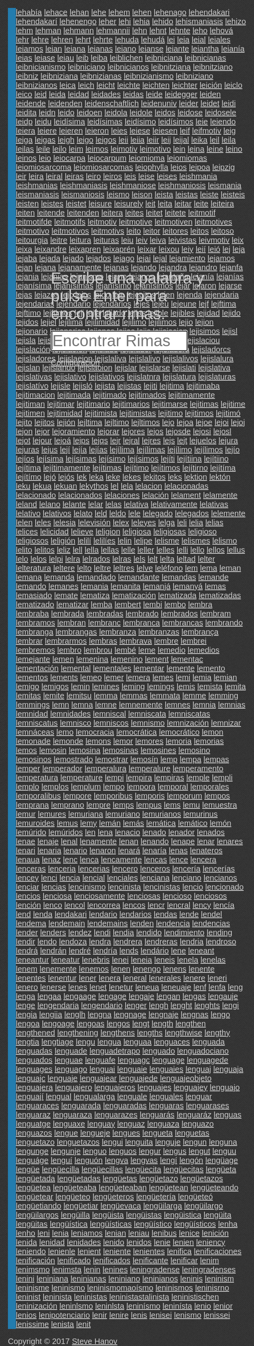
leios (178, 167)
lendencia (173, 923)
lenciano (187, 877)
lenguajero (73, 1087)
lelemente (228, 513)
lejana (45, 267)
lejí (65, 449)
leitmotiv (102, 221)
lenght (181, 1005)
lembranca (141, 622)
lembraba (32, 613)
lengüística (69, 1224)
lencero (125, 868)
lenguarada (81, 1105)
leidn (47, 112)
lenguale (132, 1096)
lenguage (168, 1060)
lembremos (35, 650)
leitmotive (135, 221)
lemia (202, 677)
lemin (80, 686)
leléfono (169, 568)
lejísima (49, 458)
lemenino (127, 659)
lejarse (230, 285)
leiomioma (147, 158)
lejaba (26, 258)
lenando (155, 841)
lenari (25, 850)
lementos (32, 677)
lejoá (62, 440)
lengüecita (143, 1169)
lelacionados (80, 495)
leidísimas (104, 121)
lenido (113, 1242)
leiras (74, 176)
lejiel (48, 322)
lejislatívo (32, 385)
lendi (102, 932)
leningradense (155, 1269)
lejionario (32, 331)
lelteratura (33, 568)
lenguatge (33, 1123)
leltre (102, 568)
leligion (107, 531)
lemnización (188, 723)
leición (211, 85)
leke (113, 477)
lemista (209, 686)
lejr (115, 440)
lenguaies (166, 1069)
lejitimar (60, 404)
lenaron (103, 850)
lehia (141, 21)
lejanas (115, 267)
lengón (191, 1160)
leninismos (174, 1287)
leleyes (143, 522)
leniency (210, 1242)
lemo (64, 732)
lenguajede (138, 1078)
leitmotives (213, 221)
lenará (129, 850)
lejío (232, 449)
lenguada (208, 1041)
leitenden (83, 212)
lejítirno (195, 467)
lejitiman (30, 404)
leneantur (32, 959)
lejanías (230, 276)
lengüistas (144, 1215)
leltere (64, 568)
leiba (99, 57)
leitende (51, 212)
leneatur (65, 959)
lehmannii (113, 30)
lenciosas (143, 896)
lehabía (29, 12)
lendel (211, 914)
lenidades (84, 1242)
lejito (24, 422)
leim (76, 149)
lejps (81, 440)
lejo (168, 422)
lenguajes (155, 1087)
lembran (71, 622)
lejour (42, 440)
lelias (214, 522)
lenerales (165, 978)
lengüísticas (111, 1224)
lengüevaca (121, 1205)
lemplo (27, 786)
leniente (117, 1251)
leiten (25, 212)
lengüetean (168, 1187)
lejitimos (199, 413)
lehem (119, 12)
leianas (100, 48)
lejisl (229, 331)
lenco (52, 905)
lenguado (158, 1051)
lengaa (49, 996)
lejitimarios (130, 404)
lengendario (102, 1005)
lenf (199, 987)
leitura (80, 240)
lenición (215, 1233)
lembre (166, 641)
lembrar (29, 641)
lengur (150, 1151)
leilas (25, 149)
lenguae (69, 1060)
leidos (165, 112)
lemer (114, 677)
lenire (119, 1315)
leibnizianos (36, 85)
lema (208, 568)
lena (105, 832)
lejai (144, 258)
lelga (166, 522)
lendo (47, 941)
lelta (167, 559)
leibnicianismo (41, 67)
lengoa (28, 1023)
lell (77, 549)
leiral (54, 176)
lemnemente (140, 704)
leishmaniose (133, 185)
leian (53, 48)
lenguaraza (72, 1114)
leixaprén (119, 249)
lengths (150, 1032)
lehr (22, 39)
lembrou (98, 650)
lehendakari (209, 12)
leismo (118, 194)
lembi (152, 604)
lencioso (176, 896)
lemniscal (109, 713)
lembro (69, 650)
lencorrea (103, 905)
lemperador (62, 768)
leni (44, 1233)
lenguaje (63, 1078)
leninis (191, 1278)
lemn (60, 704)
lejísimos (143, 458)
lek (81, 477)
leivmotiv (214, 240)
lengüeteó (195, 1196)
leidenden (65, 103)
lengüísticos (195, 1224)
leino (233, 149)
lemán (109, 823)
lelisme (167, 540)
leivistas (182, 240)
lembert (128, 604)
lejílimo (179, 449)
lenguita (139, 1142)
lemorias (209, 741)
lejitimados (147, 395)
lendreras (161, 941)
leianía (232, 48)
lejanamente (79, 267)
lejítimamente (66, 467)
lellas (110, 549)
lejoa (185, 422)
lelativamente (174, 504)
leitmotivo (32, 231)
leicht (105, 85)
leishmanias (37, 185)
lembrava (135, 641)
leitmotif (202, 212)
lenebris (96, 959)
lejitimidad (64, 413)
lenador (181, 832)
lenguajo (225, 1087)
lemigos (55, 686)
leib (82, 57)
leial (199, 39)
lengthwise (183, 1032)
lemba (101, 604)
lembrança (199, 631)
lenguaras (166, 1105)
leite (201, 203)
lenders (53, 932)
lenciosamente (99, 896)
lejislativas (34, 376)
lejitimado (109, 395)
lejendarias (35, 303)
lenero (27, 987)
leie (202, 121)
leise (146, 176)
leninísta (177, 1306)
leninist (28, 1297)
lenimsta (66, 1269)
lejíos (25, 458)
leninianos (160, 1278)
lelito (24, 549)
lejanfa (231, 267)
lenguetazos (78, 1142)
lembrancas (182, 622)
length (163, 1023)
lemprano (67, 805)
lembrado (142, 613)
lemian (225, 677)
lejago (123, 258)
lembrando (224, 622)
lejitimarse (169, 404)
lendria (192, 941)
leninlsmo (76, 1306)
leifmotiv (206, 130)
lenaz (51, 859)
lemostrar (111, 759)
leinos (26, 158)
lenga (25, 996)
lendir (25, 941)
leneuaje (176, 987)
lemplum (86, 786)
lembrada (67, 613)
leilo (59, 149)
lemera (138, 677)
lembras (103, 641)
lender (27, 932)
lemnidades (70, 713)
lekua (42, 486)
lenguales (166, 1096)
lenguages (34, 1069)
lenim (209, 1260)
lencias (53, 887)
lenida (26, 1242)
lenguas (227, 1114)
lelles (166, 549)
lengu (85, 1041)
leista (164, 194)
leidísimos (175, 121)
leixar (147, 249)
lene (178, 950)
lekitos (154, 477)
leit (150, 203)
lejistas (129, 385)
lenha (227, 1224)
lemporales (209, 786)
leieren (71, 130)
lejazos (46, 294)
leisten (27, 203)
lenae (25, 841)
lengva (116, 1160)
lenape (183, 841)
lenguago (71, 1069)
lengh (158, 1005)
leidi (229, 103)
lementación (37, 668)
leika (199, 139)
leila (229, 139)
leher (107, 21)
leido (66, 112)
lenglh (74, 1014)
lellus (236, 549)
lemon (212, 732)
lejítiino (216, 458)
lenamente (98, 841)
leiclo (233, 85)
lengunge (32, 1151)
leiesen (165, 130)
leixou (169, 249)
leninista (57, 1297)
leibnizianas (101, 76)
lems (172, 805)
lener (87, 978)
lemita (235, 686)
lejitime (233, 404)
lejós (66, 477)
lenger (136, 1005)
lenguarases (207, 1105)
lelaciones (122, 495)
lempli (222, 777)
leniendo (31, 1251)
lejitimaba (203, 385)
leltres (123, 568)
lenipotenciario (64, 1315)
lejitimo (170, 413)
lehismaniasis (199, 21)
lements (64, 677)
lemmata (165, 695)
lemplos (55, 786)
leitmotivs (107, 231)
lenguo (95, 1151)
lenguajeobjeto (186, 1078)
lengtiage (58, 1041)
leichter (184, 85)
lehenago (170, 12)
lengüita (217, 1215)
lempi (114, 777)
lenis (139, 1315)
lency (202, 905)
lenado (154, 832)
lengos (118, 1023)
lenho (25, 1233)
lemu (191, 805)
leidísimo (140, 121)
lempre (98, 805)
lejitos (44, 422)
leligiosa (136, 531)
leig (229, 130)
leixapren (85, 249)
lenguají (30, 1096)
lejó (50, 477)
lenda (42, 914)
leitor (151, 231)
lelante (74, 504)
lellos (215, 549)
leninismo (68, 1287)
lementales (112, 668)
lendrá (27, 950)
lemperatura (37, 777)
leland (26, 504)
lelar (95, 504)
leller (146, 549)
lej (227, 249)
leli (182, 522)
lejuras (27, 449)
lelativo (28, 513)
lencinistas (161, 887)
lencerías (218, 868)
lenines (115, 1269)
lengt (140, 1023)
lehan (79, 12)
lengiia (50, 1014)
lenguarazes (116, 1114)
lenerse (53, 987)
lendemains (107, 923)
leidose (190, 112)
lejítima (28, 467)
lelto (84, 568)
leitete (175, 212)
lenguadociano (203, 1051)
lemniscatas (189, 713)
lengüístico (153, 1224)
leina (196, 149)
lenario (75, 850)
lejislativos (106, 376)
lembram (215, 613)
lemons (98, 741)
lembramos (35, 622)
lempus (149, 805)
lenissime (32, 1324)
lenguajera (34, 1087)
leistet (76, 203)
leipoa (199, 167)
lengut (199, 1151)
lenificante (150, 1260)
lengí (168, 1160)
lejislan (28, 367)
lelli (182, 549)
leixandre (50, 249)
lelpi (56, 559)
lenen (120, 969)
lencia (69, 877)
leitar (182, 203)
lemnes (177, 704)
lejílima (122, 449)
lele (134, 513)
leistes (52, 203)
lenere (194, 978)
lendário (155, 950)
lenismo (187, 1315)
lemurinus (200, 814)
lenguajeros (114, 1087)
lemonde (68, 741)
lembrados (179, 613)
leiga (24, 139)
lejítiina (189, 458)
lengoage (58, 1023)
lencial (93, 877)
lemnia (204, 704)
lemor (123, 741)
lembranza (117, 631)
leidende (31, 103)
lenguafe (100, 1060)
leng (235, 987)
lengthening (77, 1032)
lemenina (92, 659)
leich (86, 85)
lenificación (35, 1260)
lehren (62, 39)
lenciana (155, 877)
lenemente (58, 969)
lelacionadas (186, 486)
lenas (178, 850)
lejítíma (222, 467)
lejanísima (34, 285)
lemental (76, 668)
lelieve (82, 531)
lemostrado (73, 759)
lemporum (184, 795)
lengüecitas (184, 1169)
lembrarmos (66, 641)
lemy (88, 823)
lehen (142, 12)
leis (130, 176)
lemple (198, 777)
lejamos (221, 258)
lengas (194, 996)
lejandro (203, 267)
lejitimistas (137, 413)
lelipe (143, 540)
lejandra (173, 267)
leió (214, 249)
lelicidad (54, 531)
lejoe (204, 422)
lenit (83, 1324)
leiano (125, 48)
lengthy (217, 1032)
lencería (186, 868)
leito (133, 231)
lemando (31, 586)
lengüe (28, 1169)
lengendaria (58, 1005)
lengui (112, 1142)
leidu (43, 121)
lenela (187, 959)
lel (114, 486)
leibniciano (86, 67)
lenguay (101, 1123)
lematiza (94, 595)
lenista (62, 1324)
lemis (186, 686)
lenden (142, 923)
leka (96, 477)
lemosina (84, 750)
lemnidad (32, 713)
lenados (211, 832)
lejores (133, 431)
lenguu (224, 1151)
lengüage (221, 1160)
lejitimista (100, 413)
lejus (49, 449)
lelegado (158, 513)
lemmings (33, 704)
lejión (66, 422)
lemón (220, 823)
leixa (24, 249)
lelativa (136, 504)
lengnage (130, 1014)
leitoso (222, 231)
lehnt (157, 30)
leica (67, 85)
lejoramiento (73, 431)
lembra (200, 604)
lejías (98, 449)
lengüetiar (80, 1205)
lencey (27, 877)
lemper (28, 768)
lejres (151, 440)
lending (220, 932)
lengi (230, 1005)
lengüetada (35, 1178)
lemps (123, 805)
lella (91, 549)
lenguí (62, 1160)
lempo (113, 786)
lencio (192, 887)
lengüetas (120, 1178)
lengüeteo (72, 1196)
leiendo (223, 121)
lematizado (35, 604)
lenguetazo (35, 1142)
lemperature (81, 777)
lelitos (44, 549)
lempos (217, 795)
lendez (80, 932)
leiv (141, 240)
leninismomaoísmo (120, 1287)
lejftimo (28, 313)
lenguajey (191, 1087)
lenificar (184, 1260)
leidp (24, 121)
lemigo (27, 686)
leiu (127, 240)
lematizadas (220, 595)
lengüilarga (162, 1205)
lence (178, 859)
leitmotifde (34, 221)
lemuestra (219, 805)
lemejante (33, 659)
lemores (149, 741)
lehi (124, 21)
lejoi (221, 422)
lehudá (153, 39)
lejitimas (204, 404)
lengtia (27, 1041)
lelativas (214, 504)
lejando (144, 267)
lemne (105, 704)
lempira (139, 777)
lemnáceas (35, 732)
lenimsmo (33, 1269)
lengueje (95, 1133)
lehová (221, 30)
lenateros (206, 850)
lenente (202, 969)
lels (139, 559)
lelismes (195, 540)
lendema (31, 923)
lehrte (103, 39)
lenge (25, 1005)
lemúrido (31, 832)
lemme (194, 695)
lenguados (34, 1060)
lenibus (164, 1233)
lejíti (168, 458)
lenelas (213, 959)
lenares (230, 841)
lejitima (171, 385)
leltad (186, 559)
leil (214, 139)
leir (21, 176)
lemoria (179, 741)
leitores (175, 231)
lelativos (57, 513)
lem (191, 568)
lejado (73, 258)
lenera (110, 978)
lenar (205, 841)
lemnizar (226, 723)
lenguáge (32, 1160)
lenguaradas (125, 1105)
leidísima (69, 121)
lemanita (126, 586)
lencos (133, 905)
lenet (98, 987)
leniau (138, 1233)
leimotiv (124, 149)
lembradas (104, 613)
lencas (155, 859)
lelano (49, 504)
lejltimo (116, 422)
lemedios (204, 650)
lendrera (127, 941)
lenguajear (98, 1078)
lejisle (61, 385)
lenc (70, 859)
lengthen (191, 1023)
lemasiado (34, 595)
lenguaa (137, 1041)
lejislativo (70, 376)
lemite (53, 695)
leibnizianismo (149, 76)
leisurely (128, 203)
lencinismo (86, 887)
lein (179, 149)
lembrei (194, 641)
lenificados (112, 1260)
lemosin (53, 750)
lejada (49, 258)
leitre (58, 240)
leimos (97, 149)
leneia (141, 959)
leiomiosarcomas (103, 167)
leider (188, 103)
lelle (128, 549)
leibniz (27, 76)
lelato (83, 513)
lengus (174, 1151)
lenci (49, 877)
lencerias (94, 868)
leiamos (29, 48)
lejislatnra (143, 376)
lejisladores (35, 358)
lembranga (34, 631)
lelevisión (94, 522)
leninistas (90, 1297)
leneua (147, 987)
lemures (52, 814)
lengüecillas (102, 1169)
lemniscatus (37, 723)
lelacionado (36, 495)
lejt (182, 440)
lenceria (62, 868)
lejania (27, 276)
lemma (106, 695)
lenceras (31, 868)
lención (28, 905)
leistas (186, 194)
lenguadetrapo (115, 1051)
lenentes (31, 978)
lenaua (28, 859)
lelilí (84, 540)
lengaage (79, 996)
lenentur (62, 978)
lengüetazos (201, 1178)
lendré (80, 950)
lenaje (48, 841)
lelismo (224, 540)
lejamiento (187, 258)
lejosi (202, 431)
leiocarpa (69, 158)
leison (142, 194)
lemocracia (95, 732)
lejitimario (93, 404)
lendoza (73, 941)
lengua (109, 1041)
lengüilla (75, 1215)
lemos (26, 750)
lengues (126, 1133)
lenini (25, 1278)
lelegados (192, 513)
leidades (106, 94)
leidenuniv (159, 103)
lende (189, 914)
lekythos (93, 486)
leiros (112, 176)
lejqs (100, 440)
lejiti (150, 385)
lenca (89, 859)
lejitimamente (191, 395)
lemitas (28, 695)
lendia (123, 932)
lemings (160, 686)
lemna (82, 704)
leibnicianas (205, 57)
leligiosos (32, 540)
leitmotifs (70, 221)
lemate (66, 595)
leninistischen (195, 1297)
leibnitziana (171, 67)
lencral (178, 905)
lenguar (198, 1096)
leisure (100, 203)
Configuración (75, 362)
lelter (206, 559)
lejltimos (145, 422)
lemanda (59, 577)
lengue (66, 1133)
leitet (154, 212)
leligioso (202, 531)
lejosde (178, 431)
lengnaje (164, 1014)
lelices (27, 531)
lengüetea (33, 1187)
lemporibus (113, 795)
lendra (100, 941)
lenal (69, 841)
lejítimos (165, 467)
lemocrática (136, 732)
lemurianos (161, 814)
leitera (112, 212)
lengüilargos (37, 1215)
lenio (202, 1306)
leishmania (198, 176)
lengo (220, 1014)
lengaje (142, 996)
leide (154, 94)
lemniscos (111, 723)
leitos (199, 231)
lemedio (171, 650)
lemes (163, 677)
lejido (231, 313)
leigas (45, 139)
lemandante (139, 577)
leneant (201, 950)
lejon (24, 431)
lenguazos (34, 1133)
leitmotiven (174, 221)
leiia (137, 139)
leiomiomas (187, 158)
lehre (40, 39)
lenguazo (197, 1123)
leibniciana (164, 57)
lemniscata (147, 713)
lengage (112, 996)
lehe (98, 12)
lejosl (222, 431)
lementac (187, 659)
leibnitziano (213, 67)
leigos (105, 139)
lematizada (177, 595)
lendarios (135, 914)
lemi (183, 677)
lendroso (221, 941)
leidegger (181, 94)
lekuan (65, 486)
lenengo (147, 969)
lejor (42, 431)
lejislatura (179, 376)
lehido (162, 21)
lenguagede (208, 1060)
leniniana (52, 1278)
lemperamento (198, 768)
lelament (186, 495)
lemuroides (35, 823)
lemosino (194, 750)
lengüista (108, 1215)
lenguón (88, 1160)
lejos (155, 431)
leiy (187, 249)
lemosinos (34, 759)
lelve (145, 568)
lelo (22, 559)
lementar (149, 668)
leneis (164, 959)
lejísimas (81, 458)
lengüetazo (158, 1178)
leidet (210, 103)
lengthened (35, 1032)
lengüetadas (79, 1178)
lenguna (223, 1142)
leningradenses (209, 1269)
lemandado (96, 577)
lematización (134, 595)
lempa (190, 759)
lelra (72, 559)
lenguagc (134, 1060)
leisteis (233, 194)
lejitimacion (35, 395)
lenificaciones (217, 1251)
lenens (174, 969)
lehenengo (77, 21)
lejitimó (228, 413)
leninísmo (143, 1306)
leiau (65, 57)
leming (133, 686)
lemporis (150, 795)
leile (43, 149)
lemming (223, 695)
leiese (140, 130)
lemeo (90, 677)
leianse (150, 48)
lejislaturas (216, 376)
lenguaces (172, 1041)
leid (40, 94)
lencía (223, 905)
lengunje (66, 1151)
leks (175, 477)
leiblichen (126, 57)
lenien (183, 1242)
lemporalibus (38, 795)
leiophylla (151, 167)
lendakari (71, 914)
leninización (36, 1306)
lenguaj (198, 1069)
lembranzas (158, 631)
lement (157, 659)
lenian (115, 1233)
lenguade (71, 1051)
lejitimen (30, 413)
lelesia (64, 522)
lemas (215, 586)
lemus (67, 823)
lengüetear (34, 1196)
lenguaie (132, 1069)
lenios (26, 1315)
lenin (92, 1269)
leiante (177, 48)
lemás (133, 823)
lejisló (82, 385)
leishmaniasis (83, 185)
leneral (135, 978)
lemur (26, 814)
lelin (125, 540)
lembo (175, 604)
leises (167, 176)
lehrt (83, 39)
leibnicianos (128, 67)
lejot (23, 440)
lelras (122, 559)
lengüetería (156, 1196)
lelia (196, 522)
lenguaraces (37, 1105)
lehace (55, 12)
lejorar (108, 431)
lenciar (27, 887)
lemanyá (188, 586)
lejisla (26, 340)
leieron (97, 130)
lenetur (121, 987)
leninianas (88, 1278)
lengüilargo (203, 1205)
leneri (217, 978)
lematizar (72, 604)
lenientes (149, 1251)
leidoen (89, 112)
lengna (99, 1014)
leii (123, 139)
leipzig (223, 167)
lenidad (52, 1242)
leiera (25, 130)
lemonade (33, 741)
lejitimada (74, 395)
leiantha (205, 48)
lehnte (180, 30)
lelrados (96, 559)
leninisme (32, 1287)
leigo (84, 139)
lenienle (61, 1251)
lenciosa (57, 896)
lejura (228, 440)
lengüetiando (38, 1205)
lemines (105, 686)
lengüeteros (113, 1196)
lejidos (27, 322)
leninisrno (212, 1287)
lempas (216, 759)
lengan (168, 996)
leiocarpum (107, 158)
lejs (169, 440)
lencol (74, 905)
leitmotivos (70, 231)
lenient (89, 1251)
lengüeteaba (74, 1187)
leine (214, 149)
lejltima (90, 422)
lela (127, 486)
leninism (219, 1278)
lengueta (157, 1133)
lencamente (121, 859)
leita (165, 203)
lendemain (66, 923)
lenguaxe (69, 1123)
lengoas (91, 1023)
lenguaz (131, 1123)
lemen (63, 659)
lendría (105, 950)
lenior (223, 1306)
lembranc (104, 622)
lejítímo (28, 477)
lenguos (123, 1151)
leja (239, 249)
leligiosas (169, 531)
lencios (28, 896)
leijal (181, 139)
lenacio (127, 832)
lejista (105, 385)
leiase (44, 57)
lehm (24, 30)
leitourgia (32, 240)
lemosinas (120, 750)
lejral (131, 440)
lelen (24, 522)
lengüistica (183, 1215)
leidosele (220, 112)
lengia (26, 1014)
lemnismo (148, 723)
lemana (29, 577)
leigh (66, 139)
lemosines (158, 750)
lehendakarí (36, 21)
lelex (121, 522)
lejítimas (106, 467)
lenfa (216, 987)
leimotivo (155, 149)
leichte (128, 85)
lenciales (122, 877)
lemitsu (79, 695)
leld (101, 513)
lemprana (32, 805)
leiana (74, 48)
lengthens (118, 1032)
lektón (219, 477)
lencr (155, 905)
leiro (93, 176)
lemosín (144, 759)
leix (238, 240)
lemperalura (105, 768)
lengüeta (221, 1169)
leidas (133, 94)
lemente (180, 668)
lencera (203, 859)
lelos (39, 559)
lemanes (63, 586)
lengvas (144, 1160)
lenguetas (192, 1133)
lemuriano (122, 814)
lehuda (127, 39)
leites (134, 212)
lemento (211, 668)
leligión (63, 540)
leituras (106, 240)
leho (200, 30)
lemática (161, 823)
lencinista (124, 887)
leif (185, 130)
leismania (224, 185)
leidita (26, 112)
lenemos (94, 969)
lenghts (207, 1005)
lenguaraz (33, 1114)
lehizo (235, 21)
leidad (78, 94)
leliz (63, 549)
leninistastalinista (139, 1297)
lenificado (74, 1260)
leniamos (87, 1233)
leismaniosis (83, 194)
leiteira (222, 203)
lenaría (154, 850)
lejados (98, 258)
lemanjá (156, 586)
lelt (152, 559)
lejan (24, 267)
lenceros (155, 868)
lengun (195, 1142)
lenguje (168, 1142)
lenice (189, 1233)
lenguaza (163, 1123)
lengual (59, 1096)
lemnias (231, 704)
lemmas (133, 695)
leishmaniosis (182, 185)
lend (23, 914)
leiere (47, 130)
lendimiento (184, 932)
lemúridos (65, 832)
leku (23, 486)
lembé (125, 650)
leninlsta (109, 1306)
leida (57, 94)
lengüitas (32, 1224)
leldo (117, 513)
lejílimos (208, 449)
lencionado (224, 887)
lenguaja (228, 1069)
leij (166, 139)
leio (45, 158)
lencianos (220, 877)
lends (128, 950)
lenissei (217, 1315)
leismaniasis (37, 194)
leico (24, 94)
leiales (219, 39)
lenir (99, 1315)
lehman (48, 30)
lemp (169, 759)
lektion (195, 477)
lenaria (49, 850)
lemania (94, 586)
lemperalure (150, 768)
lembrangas (76, 631)
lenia (60, 1233)
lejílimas (151, 449)
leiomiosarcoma (43, 167)
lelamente (220, 495)
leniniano (124, 1278)
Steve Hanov (95, 1341)
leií (201, 249)
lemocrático (179, 732)
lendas (165, 914)
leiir (153, 139)
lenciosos (210, 896)
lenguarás (156, 1114)
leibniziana (59, 76)
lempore (77, 795)
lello (197, 549)
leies (119, 130)
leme (146, 650)
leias (24, 57)
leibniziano (195, 76)
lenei (120, 959)
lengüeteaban (123, 1187)
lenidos (138, 1242)
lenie (162, 1242)
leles (43, 522)
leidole (141, 112)
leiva (158, 240)
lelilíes (105, 540)
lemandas (179, 577)
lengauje (223, 996)
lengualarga (94, 1096)
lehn (139, 30)
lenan (128, 841)
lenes (77, 987)
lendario (103, 914)
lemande (213, 577)
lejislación (33, 349)
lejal (160, 258)
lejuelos (202, 440)
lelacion (148, 486)
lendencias (211, 923)
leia (183, 39)
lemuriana (85, 814)
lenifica (179, 1251)
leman (230, 568)
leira (36, 176)
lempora (141, 786)
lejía (79, 449)
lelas (113, 504)
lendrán (53, 950)
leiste (209, 194)
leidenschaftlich (112, 103)
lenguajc (31, 1078)
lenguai (102, 1069)
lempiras (169, 777)
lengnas (194, 1014)
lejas (24, 294)
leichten (156, 85)
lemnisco (75, 723)
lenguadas (34, 1051)
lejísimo (112, 458)
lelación (155, 495)
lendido (149, 932)
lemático (192, 823)
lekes (131, 477)
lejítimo (136, 467)
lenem (26, 969)
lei (171, 39)
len (90, 832)
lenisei (160, 1315)
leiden (210, 94)
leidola (116, 112)
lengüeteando (214, 1187)
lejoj (238, 422)
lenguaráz (194, 1114)
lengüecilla (61, 1169)
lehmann (78, 30)
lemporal (173, 786)
